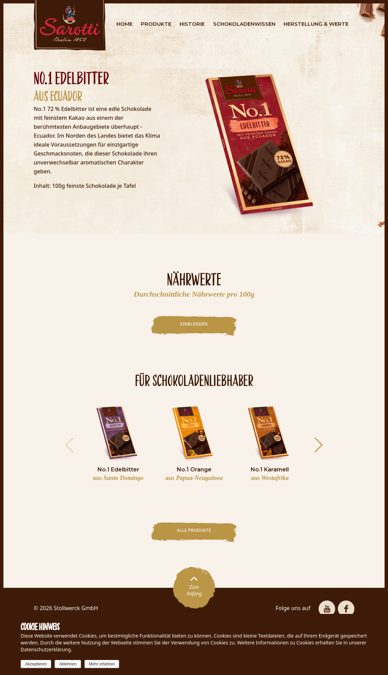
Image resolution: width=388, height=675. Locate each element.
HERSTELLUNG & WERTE (316, 24)
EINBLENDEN (194, 324)
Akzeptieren (36, 664)
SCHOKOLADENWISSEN (244, 24)
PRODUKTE (156, 24)
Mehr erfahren (102, 664)
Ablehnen (68, 664)
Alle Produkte (194, 530)
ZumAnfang (194, 587)
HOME (124, 24)
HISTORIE (192, 24)
